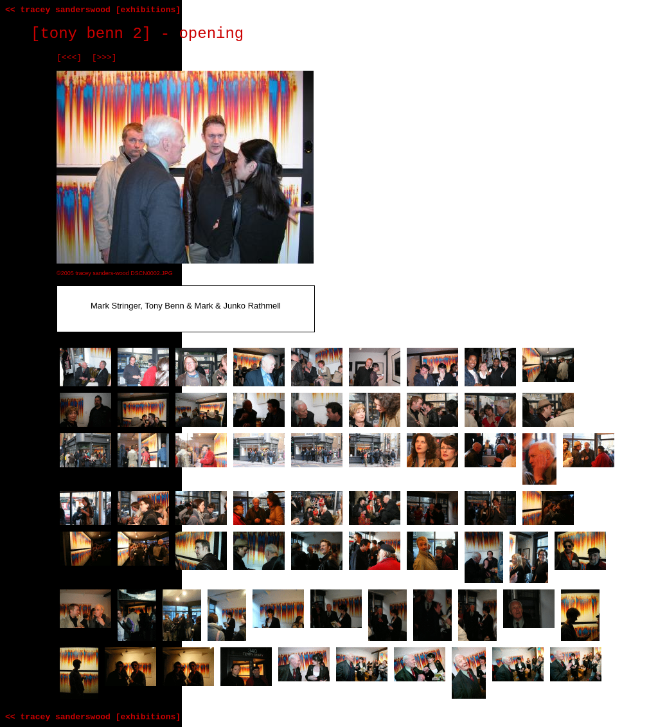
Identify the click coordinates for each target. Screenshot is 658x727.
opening (211, 33)
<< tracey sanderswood (58, 10)
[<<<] (69, 57)
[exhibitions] (148, 10)
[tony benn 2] (91, 33)
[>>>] (104, 57)
